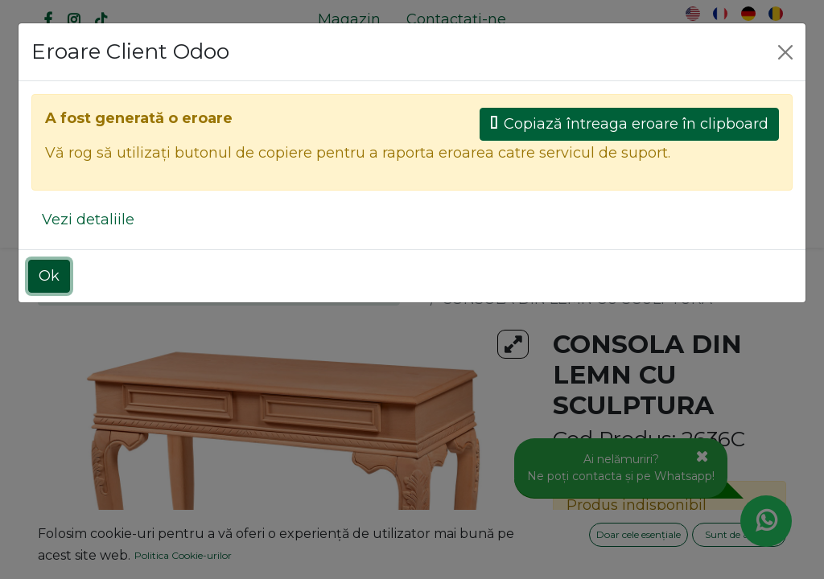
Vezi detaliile (88, 219)
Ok (49, 276)
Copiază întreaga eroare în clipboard (629, 124)
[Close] (785, 52)
